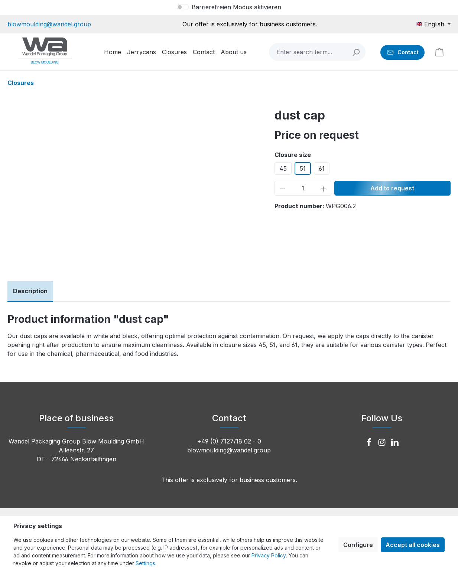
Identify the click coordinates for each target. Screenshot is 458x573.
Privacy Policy (268, 555)
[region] (133, 188)
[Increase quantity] (323, 188)
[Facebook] (370, 442)
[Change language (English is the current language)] (433, 24)
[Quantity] (303, 188)
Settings (145, 563)
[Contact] (402, 52)
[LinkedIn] (395, 442)
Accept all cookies (413, 545)
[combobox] (308, 52)
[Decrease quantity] (282, 188)
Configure (358, 545)
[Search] (356, 52)
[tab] (30, 291)
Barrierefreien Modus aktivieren (236, 7)
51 (303, 168)
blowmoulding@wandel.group (49, 24)
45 (283, 168)
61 (322, 168)
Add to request (392, 188)
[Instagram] (383, 442)
